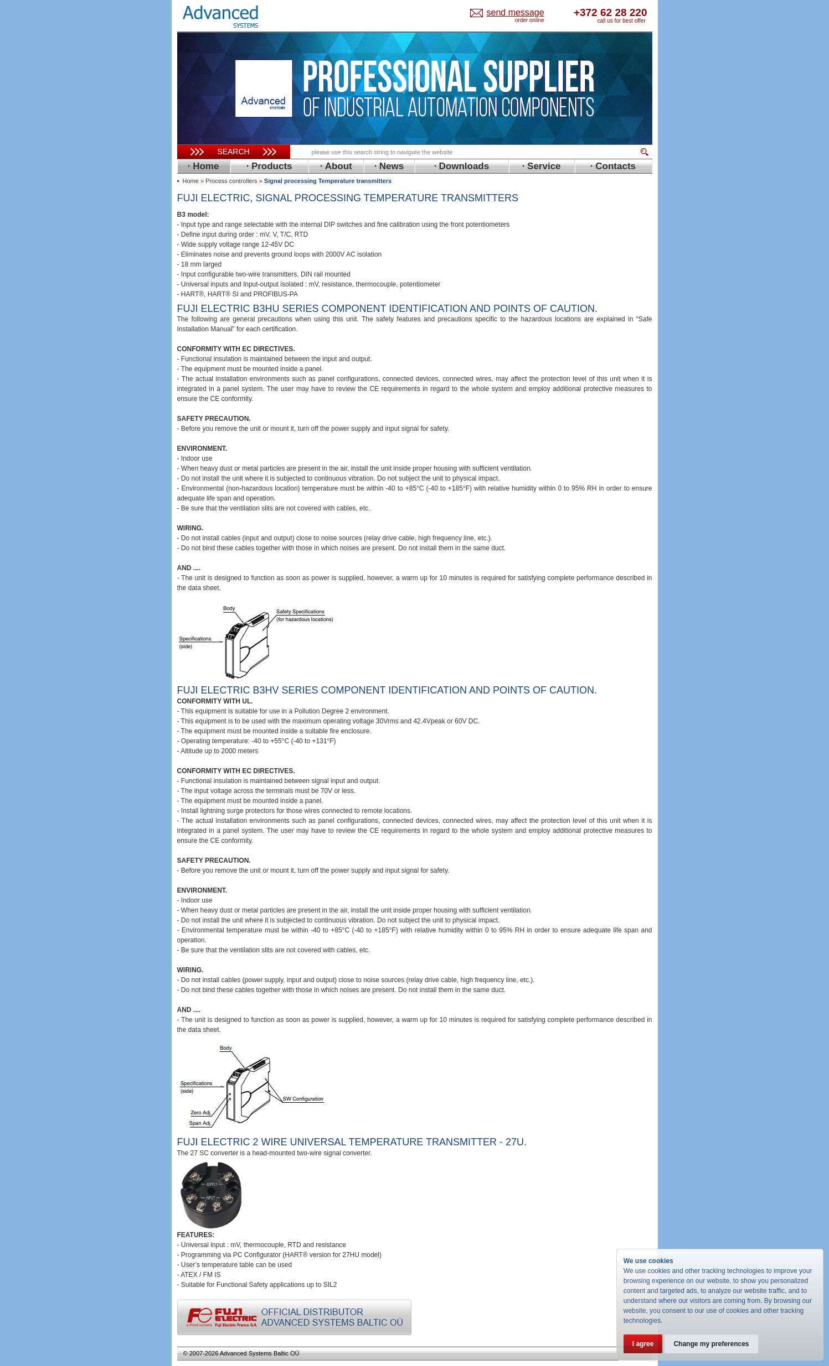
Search (233, 151)
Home (191, 181)
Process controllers (231, 181)
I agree (643, 1344)
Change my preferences (711, 1344)
